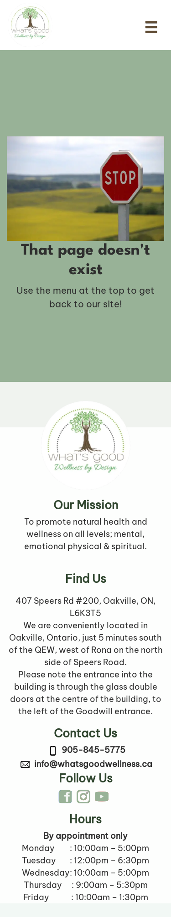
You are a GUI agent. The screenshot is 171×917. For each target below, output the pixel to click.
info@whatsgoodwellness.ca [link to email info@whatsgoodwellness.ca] (93, 764)
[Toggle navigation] (151, 27)
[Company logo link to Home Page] (30, 25)
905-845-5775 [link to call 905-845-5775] (93, 750)
